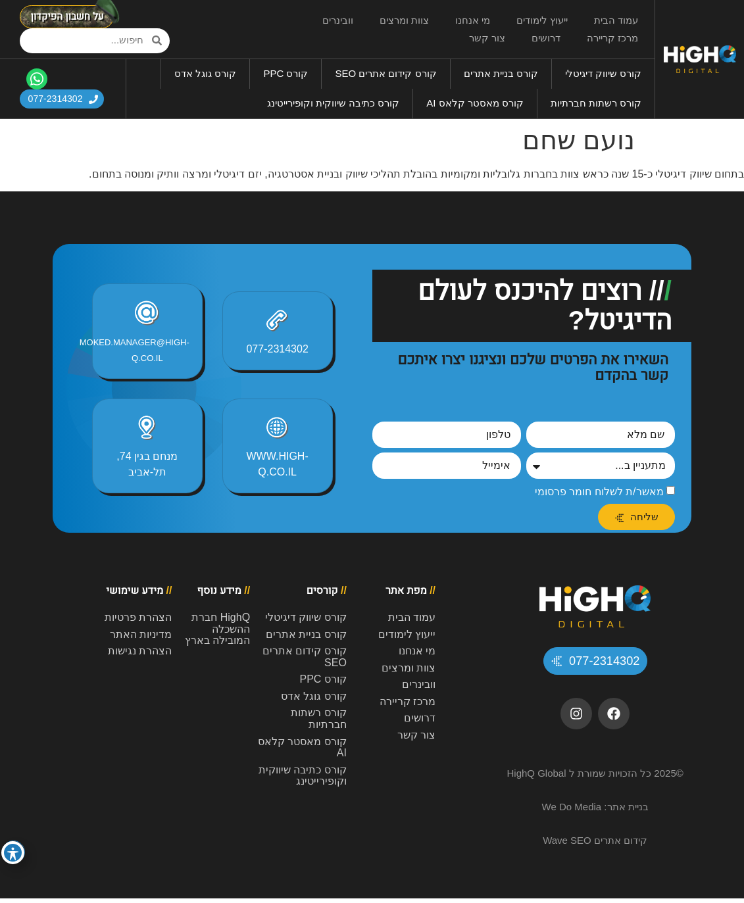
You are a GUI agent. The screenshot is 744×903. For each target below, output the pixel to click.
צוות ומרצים (404, 20)
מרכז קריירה (612, 37)
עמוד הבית (616, 20)
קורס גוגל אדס (205, 73)
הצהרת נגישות (140, 650)
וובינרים (337, 20)
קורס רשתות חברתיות (596, 103)
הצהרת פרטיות (138, 617)
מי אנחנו (472, 20)
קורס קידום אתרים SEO (385, 73)
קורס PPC (285, 73)
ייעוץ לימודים (542, 20)
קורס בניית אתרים (501, 73)
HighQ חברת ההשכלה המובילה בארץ (217, 629)
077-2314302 (277, 348)
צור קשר (487, 37)
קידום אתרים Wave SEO (595, 844)
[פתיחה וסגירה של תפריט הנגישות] (12, 852)
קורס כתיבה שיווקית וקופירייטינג (333, 103)
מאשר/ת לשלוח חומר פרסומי (599, 491)
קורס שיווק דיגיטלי (603, 73)
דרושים (546, 37)
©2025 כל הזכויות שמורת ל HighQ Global (595, 777)
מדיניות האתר (141, 634)
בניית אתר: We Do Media (595, 811)
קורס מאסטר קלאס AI (475, 103)
